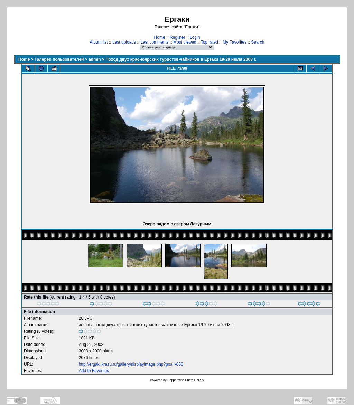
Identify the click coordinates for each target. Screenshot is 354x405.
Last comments (154, 42)
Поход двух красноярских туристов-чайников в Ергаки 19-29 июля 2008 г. (180, 59)
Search (257, 42)
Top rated (209, 42)
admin (94, 59)
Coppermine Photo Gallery (185, 380)
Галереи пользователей (59, 59)
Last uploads (124, 42)
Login (195, 37)
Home (159, 37)
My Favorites (234, 42)
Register (177, 37)
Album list (99, 42)
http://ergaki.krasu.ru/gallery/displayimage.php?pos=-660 (131, 364)
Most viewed (184, 42)
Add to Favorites (94, 370)
